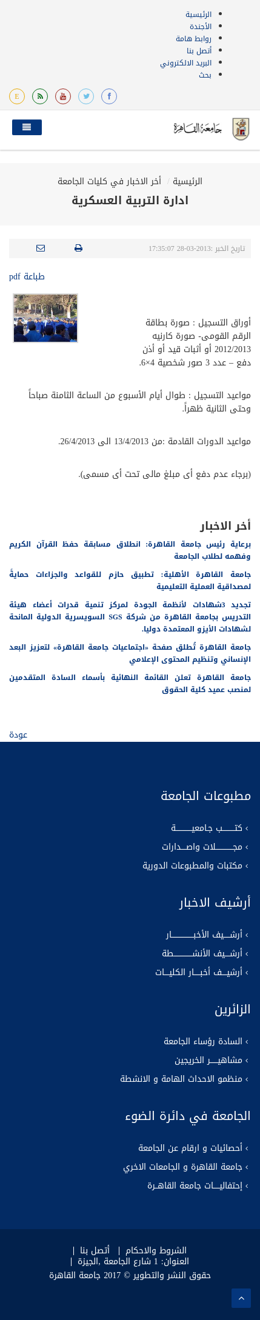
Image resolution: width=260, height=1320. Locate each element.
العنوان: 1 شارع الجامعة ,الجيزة (133, 1262)
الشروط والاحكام (156, 1251)
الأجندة (201, 26)
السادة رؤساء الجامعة (203, 1042)
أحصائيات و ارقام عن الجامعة (190, 1148)
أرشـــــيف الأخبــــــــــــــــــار (204, 935)
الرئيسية (198, 14)
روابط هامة (194, 38)
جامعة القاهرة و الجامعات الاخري (182, 1167)
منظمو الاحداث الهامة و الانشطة (181, 1079)
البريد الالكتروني (186, 63)
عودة (18, 735)
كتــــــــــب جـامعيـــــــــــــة (206, 828)
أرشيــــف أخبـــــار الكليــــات (198, 973)
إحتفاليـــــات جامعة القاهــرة (194, 1186)
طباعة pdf (27, 276)
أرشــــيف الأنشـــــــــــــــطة (202, 954)
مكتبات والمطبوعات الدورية (192, 866)
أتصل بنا (199, 51)
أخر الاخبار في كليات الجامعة (109, 181)
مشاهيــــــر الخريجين (208, 1061)
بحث (205, 75)
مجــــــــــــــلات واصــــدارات (202, 847)
